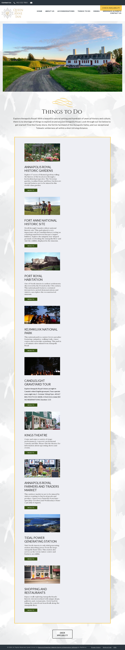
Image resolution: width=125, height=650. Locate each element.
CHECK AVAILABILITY (62, 634)
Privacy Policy (96, 647)
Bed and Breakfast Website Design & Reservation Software (58, 647)
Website (30, 190)
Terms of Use (107, 647)
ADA (115, 647)
